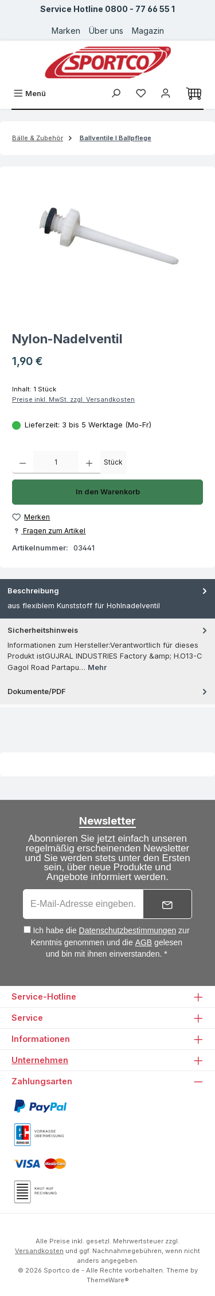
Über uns (106, 30)
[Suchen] (115, 93)
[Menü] (29, 93)
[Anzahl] (56, 462)
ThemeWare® (108, 1280)
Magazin (148, 30)
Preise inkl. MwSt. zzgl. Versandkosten (73, 399)
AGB (144, 942)
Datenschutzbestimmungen (128, 930)
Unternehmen (39, 1060)
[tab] (107, 599)
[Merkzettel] (141, 93)
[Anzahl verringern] (22, 462)
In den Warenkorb (108, 492)
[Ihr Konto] (165, 93)
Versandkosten (39, 1251)
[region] (107, 242)
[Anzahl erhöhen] (89, 462)
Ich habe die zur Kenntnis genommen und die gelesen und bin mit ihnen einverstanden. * (110, 942)
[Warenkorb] (193, 93)
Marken (66, 30)
